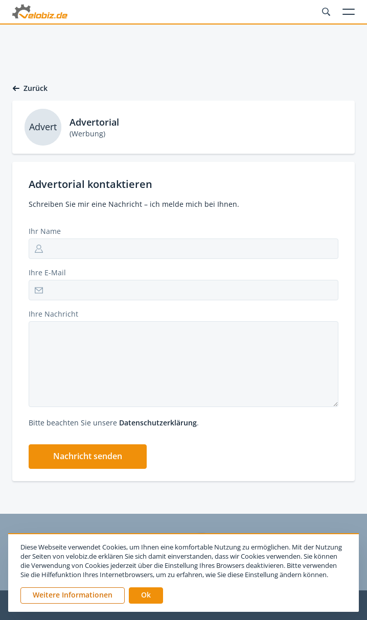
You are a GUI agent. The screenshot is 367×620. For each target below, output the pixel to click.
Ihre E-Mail (47, 272)
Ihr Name (45, 231)
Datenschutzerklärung (158, 422)
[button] (88, 456)
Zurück (30, 88)
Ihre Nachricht (53, 314)
